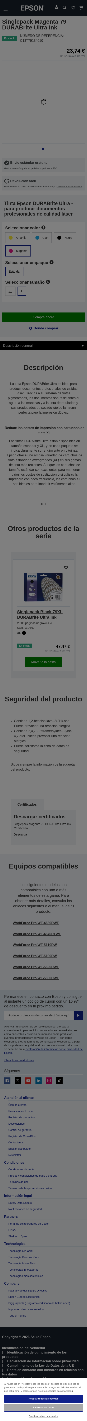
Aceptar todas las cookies (43, 1398)
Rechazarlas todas (43, 1407)
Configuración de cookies (43, 1416)
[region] (43, 1399)
